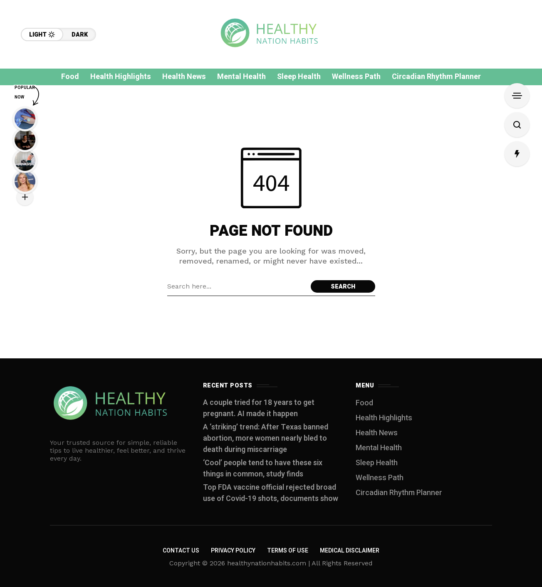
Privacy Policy (233, 550)
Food (364, 403)
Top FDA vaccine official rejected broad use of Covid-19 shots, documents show (270, 493)
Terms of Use (287, 550)
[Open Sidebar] (517, 95)
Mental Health (379, 448)
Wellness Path (379, 477)
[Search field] (237, 286)
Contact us (181, 550)
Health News (377, 433)
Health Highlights (384, 418)
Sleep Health (377, 463)
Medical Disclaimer (349, 550)
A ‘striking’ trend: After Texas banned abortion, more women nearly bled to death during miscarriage (265, 438)
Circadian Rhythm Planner (399, 492)
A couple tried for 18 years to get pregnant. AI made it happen (258, 408)
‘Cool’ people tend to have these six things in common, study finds (262, 468)
